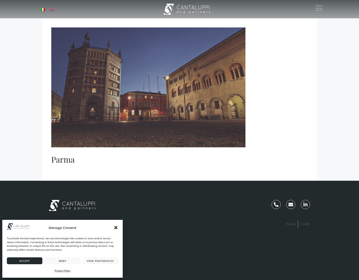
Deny (62, 261)
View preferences (100, 261)
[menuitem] (42, 9)
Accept (24, 261)
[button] (116, 227)
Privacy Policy (62, 270)
